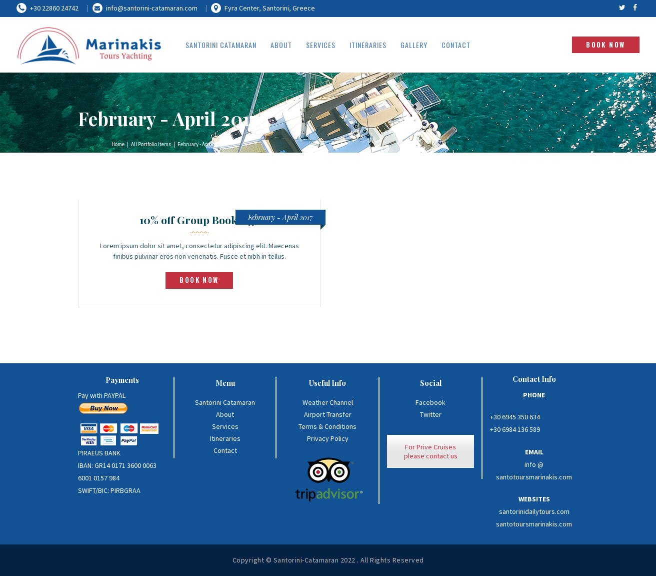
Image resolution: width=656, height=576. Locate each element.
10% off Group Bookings (200, 220)
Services (225, 426)
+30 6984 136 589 (515, 429)
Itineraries (225, 438)
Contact (225, 450)
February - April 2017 (280, 217)
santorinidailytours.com (534, 511)
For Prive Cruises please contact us (431, 451)
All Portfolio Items (151, 144)
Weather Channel (327, 402)
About (225, 414)
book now (199, 280)
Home (118, 144)
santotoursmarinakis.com (534, 523)
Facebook (431, 402)
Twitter (431, 414)
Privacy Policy (327, 438)
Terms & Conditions (327, 426)
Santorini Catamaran (225, 402)
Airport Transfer (328, 414)
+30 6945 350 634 (515, 416)
